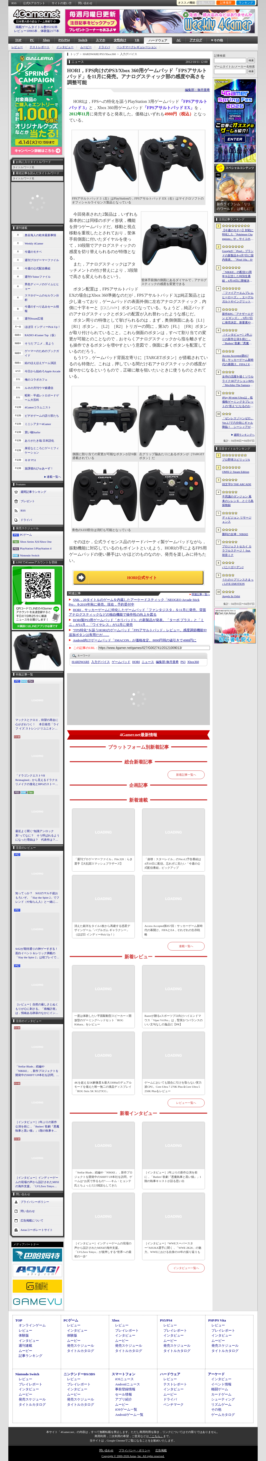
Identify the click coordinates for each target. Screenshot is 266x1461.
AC (178, 40)
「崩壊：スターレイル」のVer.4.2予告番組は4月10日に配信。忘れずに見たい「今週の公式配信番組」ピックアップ (172, 863)
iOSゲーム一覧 (126, 1409)
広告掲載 (161, 1450)
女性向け (120, 40)
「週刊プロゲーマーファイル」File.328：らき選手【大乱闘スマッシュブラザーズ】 (103, 861)
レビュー (17, 47)
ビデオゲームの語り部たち (42, 415)
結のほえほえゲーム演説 (40, 362)
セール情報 (123, 1394)
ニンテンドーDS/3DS (79, 1374)
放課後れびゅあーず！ (39, 468)
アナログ (196, 40)
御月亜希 (167, 662)
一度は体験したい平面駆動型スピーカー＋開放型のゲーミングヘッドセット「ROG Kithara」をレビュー (102, 1020)
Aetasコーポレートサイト (37, 1229)
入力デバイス (100, 662)
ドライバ (104, 47)
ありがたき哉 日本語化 (39, 440)
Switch (82, 40)
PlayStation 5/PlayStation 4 (35, 548)
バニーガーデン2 (233, 567)
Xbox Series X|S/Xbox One (36, 541)
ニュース (148, 662)
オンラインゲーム (32, 1325)
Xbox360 (193, 662)
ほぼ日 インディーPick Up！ (43, 326)
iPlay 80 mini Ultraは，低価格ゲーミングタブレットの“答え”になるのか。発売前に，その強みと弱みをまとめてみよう (238, 402)
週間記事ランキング (33, 491)
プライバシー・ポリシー (134, 1450)
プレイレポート (127, 1330)
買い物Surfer (33, 432)
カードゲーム (221, 1394)
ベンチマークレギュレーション (137, 47)
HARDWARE (80, 662)
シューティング (223, 1399)
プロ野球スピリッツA (236, 459)
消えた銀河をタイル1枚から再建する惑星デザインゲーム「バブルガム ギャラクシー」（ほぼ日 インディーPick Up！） (102, 930)
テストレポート (40, 47)
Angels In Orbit (231, 596)
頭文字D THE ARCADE (236, 484)
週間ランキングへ (244, 434)
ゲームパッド (121, 662)
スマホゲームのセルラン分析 (42, 297)
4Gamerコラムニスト (38, 407)
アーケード (216, 1374)
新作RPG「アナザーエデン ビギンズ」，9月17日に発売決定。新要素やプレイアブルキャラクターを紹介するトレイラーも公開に (238, 318)
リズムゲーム (221, 1404)
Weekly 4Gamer (34, 243)
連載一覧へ (54, 476)
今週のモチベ (33, 251)
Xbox (46, 40)
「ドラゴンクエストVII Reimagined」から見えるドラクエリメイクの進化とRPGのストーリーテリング (36, 780)
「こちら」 (156, 1436)
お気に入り (206, 2)
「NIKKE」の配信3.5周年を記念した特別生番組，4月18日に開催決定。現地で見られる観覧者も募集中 (238, 276)
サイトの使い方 (62, 3)
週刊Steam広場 (34, 318)
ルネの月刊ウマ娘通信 (39, 387)
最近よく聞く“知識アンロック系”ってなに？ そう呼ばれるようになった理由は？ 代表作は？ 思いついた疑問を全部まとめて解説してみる (37, 835)
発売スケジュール (80, 1345)
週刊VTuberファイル (38, 276)
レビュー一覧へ (186, 1102)
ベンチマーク (173, 1404)
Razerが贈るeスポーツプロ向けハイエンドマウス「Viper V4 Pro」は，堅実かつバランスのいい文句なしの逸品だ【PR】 (173, 1020)
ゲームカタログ (223, 1415)
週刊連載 (25, 1345)
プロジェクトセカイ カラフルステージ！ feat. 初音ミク (236, 550)
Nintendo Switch (29, 555)
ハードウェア (158, 40)
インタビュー (65, 47)
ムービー (86, 47)
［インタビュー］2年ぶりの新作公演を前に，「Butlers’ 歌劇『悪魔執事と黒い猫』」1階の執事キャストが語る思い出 (238, 339)
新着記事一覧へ (186, 774)
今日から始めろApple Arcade (43, 371)
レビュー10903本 (25, 31)
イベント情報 (221, 1384)
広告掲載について (32, 1220)
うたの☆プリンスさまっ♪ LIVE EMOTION (238, 582)
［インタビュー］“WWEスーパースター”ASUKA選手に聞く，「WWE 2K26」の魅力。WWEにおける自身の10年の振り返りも (172, 1247)
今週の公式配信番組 (37, 268)
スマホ (100, 40)
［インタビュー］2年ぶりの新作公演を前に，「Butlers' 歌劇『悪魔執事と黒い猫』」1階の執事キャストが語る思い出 (37, 1126)
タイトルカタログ (80, 1351)
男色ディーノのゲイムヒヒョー (42, 286)
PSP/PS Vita (217, 1320)
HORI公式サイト (142, 578)
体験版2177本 (50, 31)
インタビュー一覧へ (186, 1268)
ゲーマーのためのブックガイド (42, 353)
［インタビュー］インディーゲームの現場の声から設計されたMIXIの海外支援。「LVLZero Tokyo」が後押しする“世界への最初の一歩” (37, 1182)
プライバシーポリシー (35, 1201)
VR (137, 40)
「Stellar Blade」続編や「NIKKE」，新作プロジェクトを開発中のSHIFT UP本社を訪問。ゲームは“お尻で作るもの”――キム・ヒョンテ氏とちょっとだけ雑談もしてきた (37, 1071)
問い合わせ (85, 3)
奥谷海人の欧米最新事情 (40, 235)
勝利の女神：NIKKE (235, 534)
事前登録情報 (125, 1389)
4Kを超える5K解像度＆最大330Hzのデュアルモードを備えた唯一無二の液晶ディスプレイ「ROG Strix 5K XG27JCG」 (103, 1087)
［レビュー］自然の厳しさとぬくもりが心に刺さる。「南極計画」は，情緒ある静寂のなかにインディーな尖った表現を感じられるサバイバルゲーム (36, 1009)
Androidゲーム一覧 (129, 1415)
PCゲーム (26, 534)
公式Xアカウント (34, 3)
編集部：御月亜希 (197, 90)
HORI (136, 662)
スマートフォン (123, 1374)
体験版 (24, 1335)
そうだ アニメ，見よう (39, 343)
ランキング (246, 2)
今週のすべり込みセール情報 (42, 309)
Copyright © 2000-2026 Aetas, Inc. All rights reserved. (133, 1456)
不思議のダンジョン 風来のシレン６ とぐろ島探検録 (238, 501)
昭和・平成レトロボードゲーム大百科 (42, 397)
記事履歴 (225, 2)
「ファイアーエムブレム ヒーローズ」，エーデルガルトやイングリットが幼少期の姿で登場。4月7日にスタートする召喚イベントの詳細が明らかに (238, 297)
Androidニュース (127, 1384)
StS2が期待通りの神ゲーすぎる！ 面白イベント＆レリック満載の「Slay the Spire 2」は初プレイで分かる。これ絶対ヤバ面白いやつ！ (37, 953)
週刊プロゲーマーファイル (42, 260)
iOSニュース (124, 1379)
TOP (18, 40)
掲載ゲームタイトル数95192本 (37, 27)
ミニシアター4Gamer (38, 424)
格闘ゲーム (219, 1389)
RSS (14, 3)
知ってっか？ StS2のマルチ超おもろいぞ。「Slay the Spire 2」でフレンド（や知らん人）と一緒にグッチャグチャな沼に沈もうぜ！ (37, 898)
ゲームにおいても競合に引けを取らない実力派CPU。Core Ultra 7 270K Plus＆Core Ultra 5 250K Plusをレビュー (173, 1087)
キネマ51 (30, 460)
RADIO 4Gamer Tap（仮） (41, 335)
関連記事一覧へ (201, 594)
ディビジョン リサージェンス (236, 519)
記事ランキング (30, 1356)
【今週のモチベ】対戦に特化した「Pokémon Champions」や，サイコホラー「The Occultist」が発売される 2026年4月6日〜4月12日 (238, 235)
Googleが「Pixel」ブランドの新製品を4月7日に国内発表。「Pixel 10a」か (238, 255)
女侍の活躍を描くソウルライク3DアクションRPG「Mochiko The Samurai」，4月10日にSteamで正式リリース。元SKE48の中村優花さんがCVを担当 (238, 381)
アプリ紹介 (123, 1399)
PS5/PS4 (64, 40)
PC (32, 40)
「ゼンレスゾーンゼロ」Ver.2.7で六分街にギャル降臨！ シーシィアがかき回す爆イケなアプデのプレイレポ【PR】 (238, 423)
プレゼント (28, 501)
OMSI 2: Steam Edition (235, 471)
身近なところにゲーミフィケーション (42, 450)
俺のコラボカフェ (36, 379)
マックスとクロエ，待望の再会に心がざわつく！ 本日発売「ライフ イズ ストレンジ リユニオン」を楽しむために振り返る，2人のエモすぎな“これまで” (37, 724)
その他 (216, 1409)
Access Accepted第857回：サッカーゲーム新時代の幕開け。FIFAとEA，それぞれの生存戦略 (173, 930)
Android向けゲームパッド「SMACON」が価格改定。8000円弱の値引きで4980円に (135, 640)
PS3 (183, 662)
